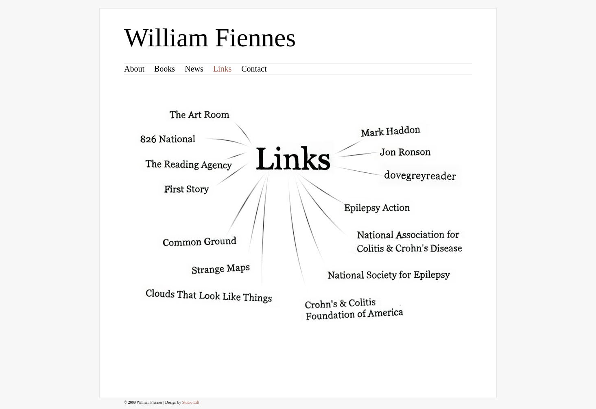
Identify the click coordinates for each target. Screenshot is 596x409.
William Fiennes (210, 37)
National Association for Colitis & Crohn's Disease (409, 240)
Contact (253, 68)
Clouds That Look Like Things (208, 296)
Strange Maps (219, 269)
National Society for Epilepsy (388, 275)
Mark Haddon (389, 130)
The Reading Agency (187, 164)
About (134, 68)
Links (222, 68)
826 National (167, 138)
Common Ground (199, 241)
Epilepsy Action (376, 208)
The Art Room (199, 114)
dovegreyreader (419, 175)
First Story (186, 189)
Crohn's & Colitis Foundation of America (353, 309)
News (194, 68)
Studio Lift (190, 402)
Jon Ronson (404, 152)
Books (164, 68)
